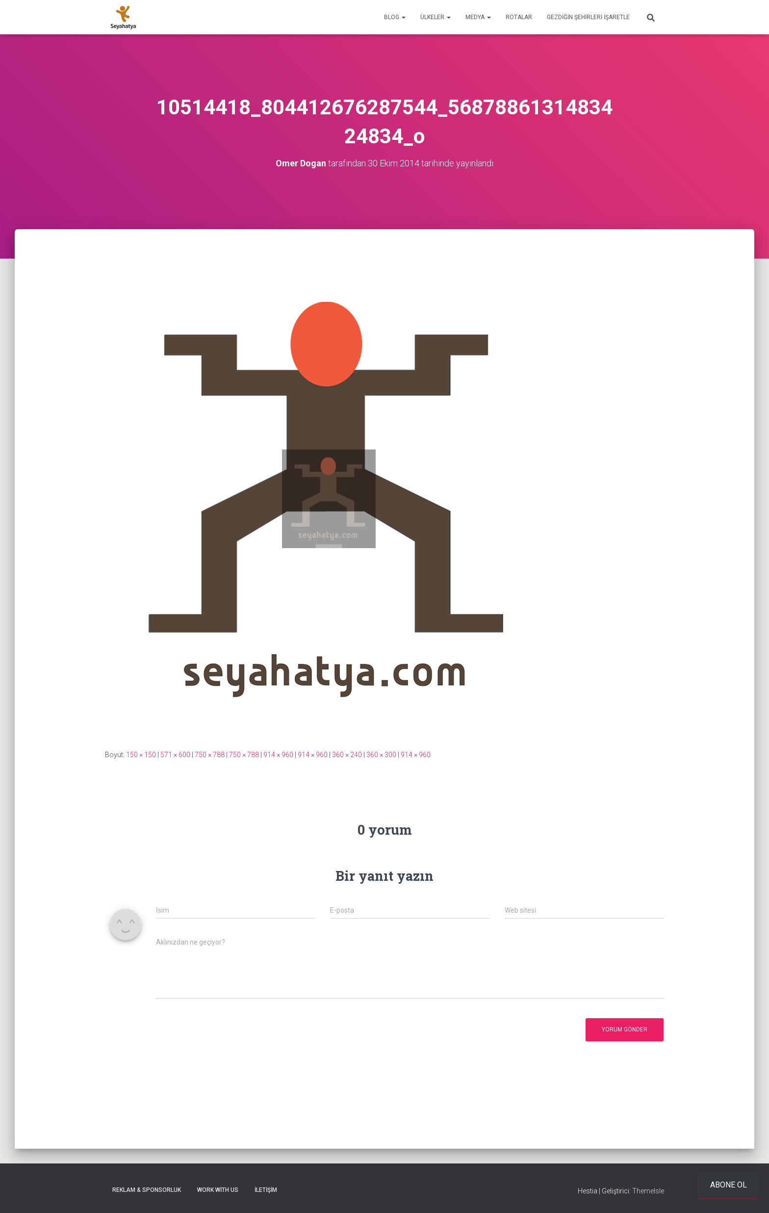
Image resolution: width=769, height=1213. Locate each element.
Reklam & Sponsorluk (146, 1190)
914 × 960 (278, 755)
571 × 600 (175, 755)
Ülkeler (435, 17)
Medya (478, 17)
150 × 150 (141, 755)
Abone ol (728, 1184)
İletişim (266, 1190)
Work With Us (217, 1190)
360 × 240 (347, 755)
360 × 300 (381, 755)
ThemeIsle (648, 1191)
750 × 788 (210, 755)
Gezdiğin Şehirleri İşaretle (588, 17)
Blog (395, 17)
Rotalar (519, 17)
